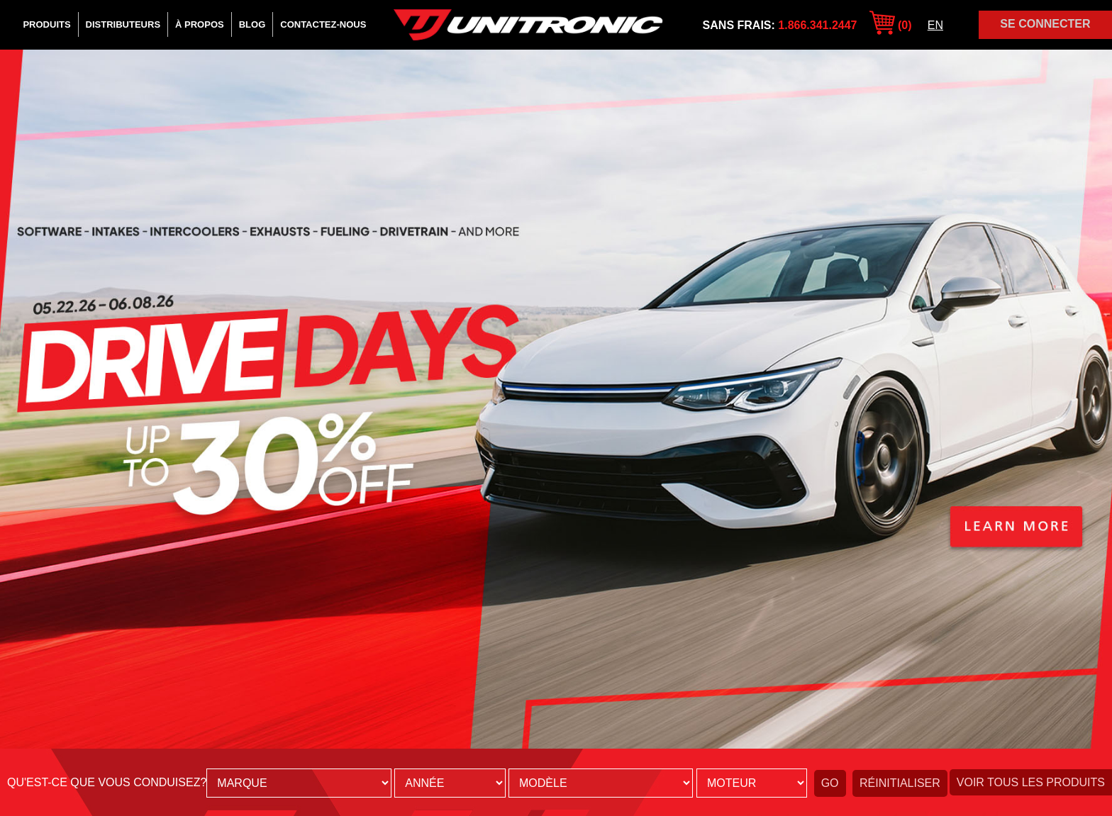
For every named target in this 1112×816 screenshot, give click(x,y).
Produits (46, 24)
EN (935, 25)
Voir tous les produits (1031, 782)
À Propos (199, 24)
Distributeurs (123, 24)
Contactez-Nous (323, 24)
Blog (252, 24)
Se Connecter (1045, 24)
